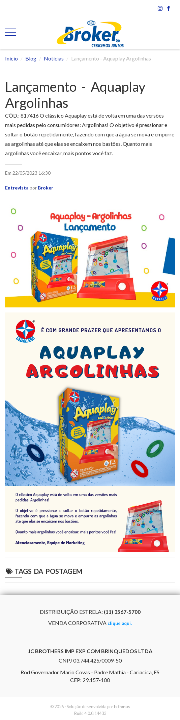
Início (11, 58)
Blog (30, 58)
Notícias (54, 58)
